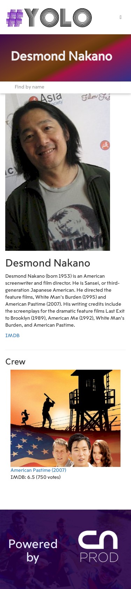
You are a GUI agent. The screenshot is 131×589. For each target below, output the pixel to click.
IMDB (12, 335)
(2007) (65, 421)
